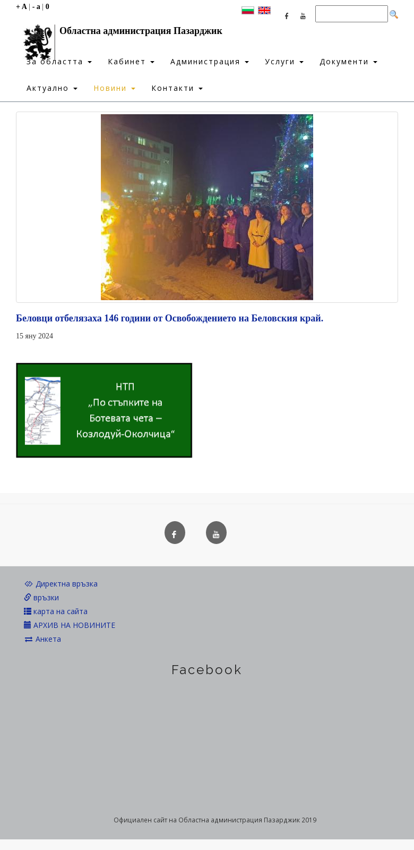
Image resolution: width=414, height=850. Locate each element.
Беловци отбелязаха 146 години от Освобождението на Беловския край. (169, 318)
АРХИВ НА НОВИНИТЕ (69, 625)
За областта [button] (59, 61)
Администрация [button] (209, 61)
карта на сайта (56, 611)
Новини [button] (114, 88)
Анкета (42, 639)
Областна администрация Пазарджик (119, 33)
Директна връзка (61, 584)
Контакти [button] (177, 88)
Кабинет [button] (131, 61)
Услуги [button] (284, 61)
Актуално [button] (52, 88)
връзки (41, 597)
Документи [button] (348, 61)
